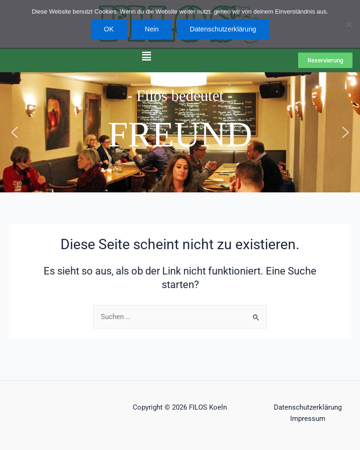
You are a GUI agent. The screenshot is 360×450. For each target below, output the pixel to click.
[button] (147, 56)
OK (109, 29)
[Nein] (348, 24)
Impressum (307, 418)
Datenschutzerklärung (308, 407)
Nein (152, 29)
